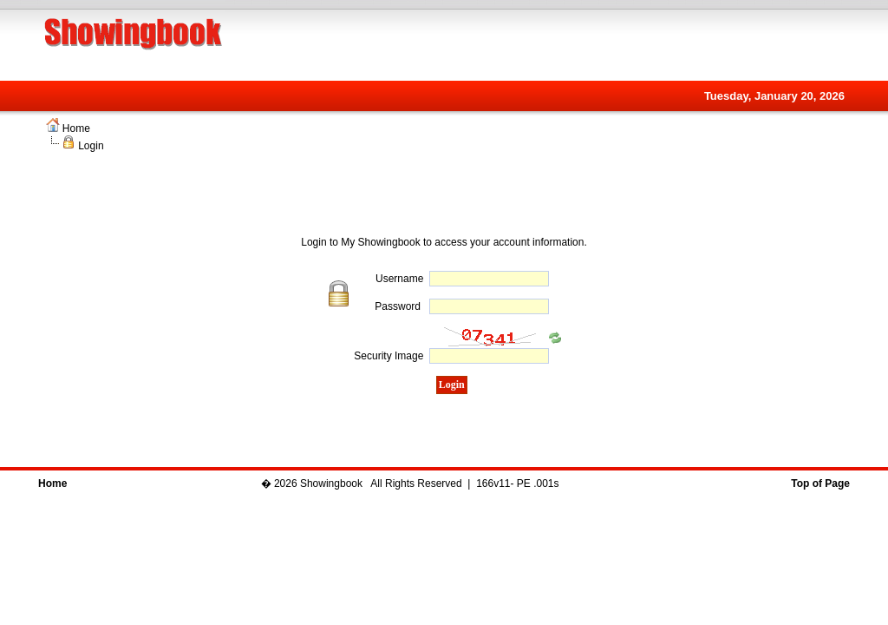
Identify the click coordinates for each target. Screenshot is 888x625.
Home (76, 128)
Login (90, 146)
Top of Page (820, 483)
